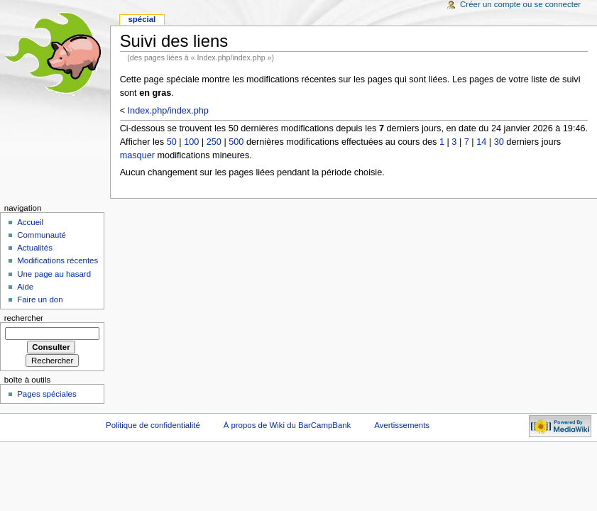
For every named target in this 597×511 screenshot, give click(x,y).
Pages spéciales (46, 394)
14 (481, 142)
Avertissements (401, 425)
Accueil (30, 222)
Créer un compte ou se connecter (520, 4)
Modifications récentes (57, 260)
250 (214, 142)
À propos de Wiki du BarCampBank (287, 425)
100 (191, 142)
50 (172, 142)
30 (499, 142)
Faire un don (39, 299)
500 (236, 142)
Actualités (35, 247)
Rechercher (23, 318)
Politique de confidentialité (153, 425)
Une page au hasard (54, 274)
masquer (137, 155)
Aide (25, 286)
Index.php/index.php (168, 111)
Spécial (141, 19)
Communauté (41, 235)
